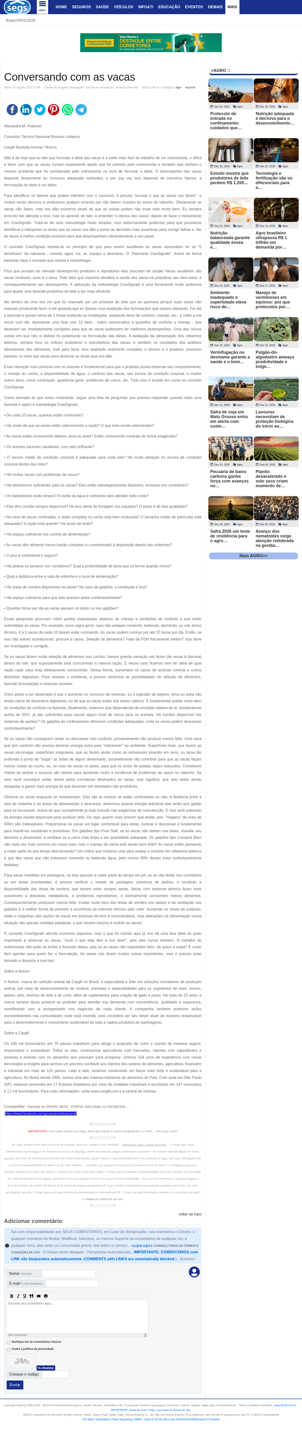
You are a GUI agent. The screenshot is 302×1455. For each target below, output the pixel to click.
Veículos (123, 7)
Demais (215, 7)
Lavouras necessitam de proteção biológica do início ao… (275, 419)
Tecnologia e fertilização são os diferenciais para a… (274, 180)
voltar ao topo (190, 1214)
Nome (20, 1274)
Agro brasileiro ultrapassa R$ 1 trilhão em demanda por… (271, 240)
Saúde (102, 7)
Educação (169, 7)
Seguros (81, 7)
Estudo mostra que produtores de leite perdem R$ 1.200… (229, 178)
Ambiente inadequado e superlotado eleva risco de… (228, 299)
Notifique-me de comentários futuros (36, 1341)
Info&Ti (145, 7)
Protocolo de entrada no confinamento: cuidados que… (226, 120)
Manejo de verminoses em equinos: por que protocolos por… (273, 299)
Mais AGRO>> (253, 555)
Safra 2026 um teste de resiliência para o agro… (230, 536)
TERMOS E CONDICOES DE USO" (104, 1199)
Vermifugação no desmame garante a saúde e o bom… (230, 357)
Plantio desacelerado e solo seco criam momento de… (272, 478)
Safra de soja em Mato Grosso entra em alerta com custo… (229, 419)
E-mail (26, 1283)
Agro (178, 87)
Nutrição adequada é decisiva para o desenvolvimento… (275, 118)
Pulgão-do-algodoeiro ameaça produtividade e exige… (275, 359)
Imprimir (190, 87)
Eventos (194, 7)
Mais (232, 7)
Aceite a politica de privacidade (33, 1349)
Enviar (15, 1385)
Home (61, 7)
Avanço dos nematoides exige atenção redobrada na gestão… (275, 538)
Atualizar (48, 1368)
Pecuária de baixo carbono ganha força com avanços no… (229, 478)
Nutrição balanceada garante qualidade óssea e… (230, 240)
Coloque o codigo (24, 1374)
